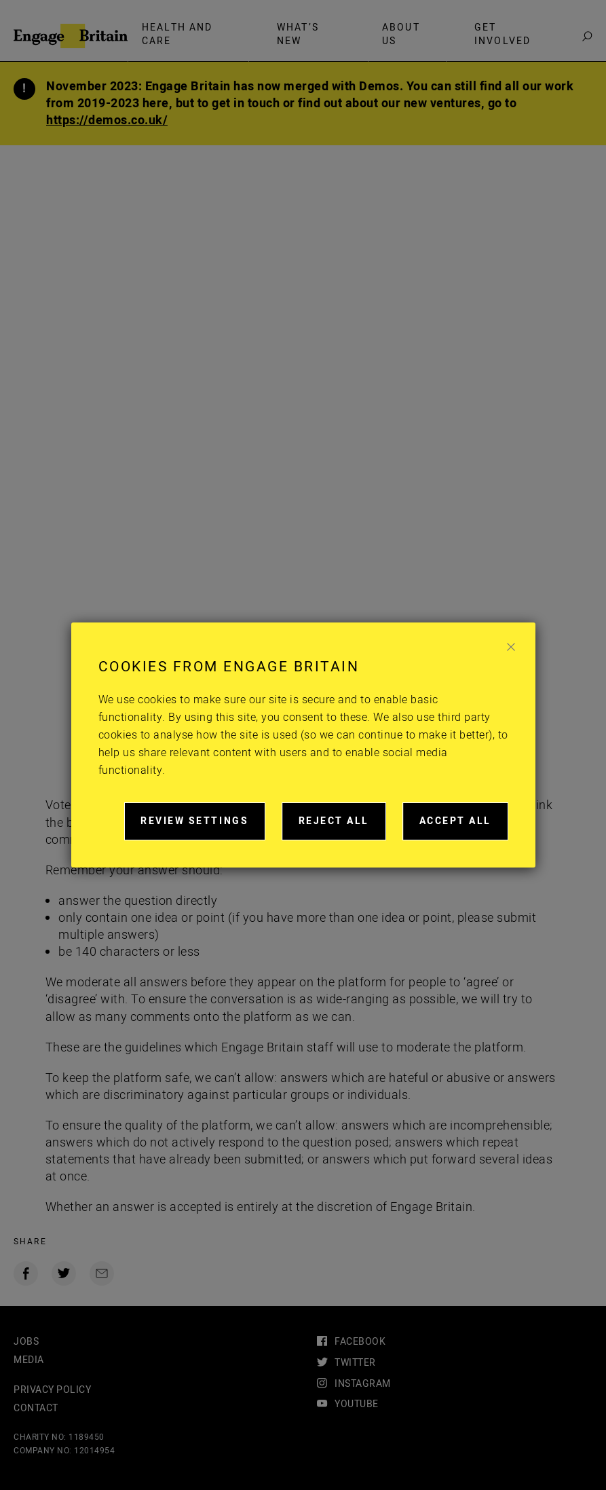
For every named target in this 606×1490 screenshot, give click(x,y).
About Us (401, 34)
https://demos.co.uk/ (107, 120)
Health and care (177, 34)
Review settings (202, 826)
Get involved (502, 34)
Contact (36, 1408)
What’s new (298, 34)
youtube (357, 1404)
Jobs (26, 1342)
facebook (360, 1342)
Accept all (463, 826)
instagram (363, 1384)
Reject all (342, 826)
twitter (355, 1363)
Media (29, 1360)
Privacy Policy (52, 1390)
